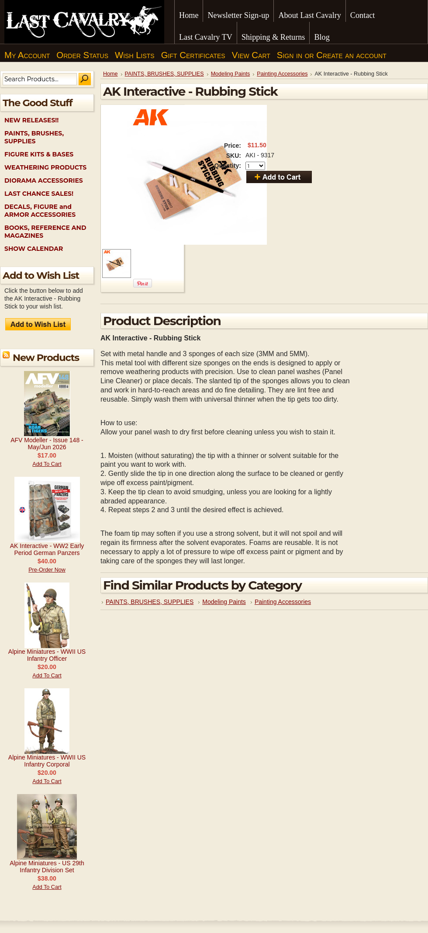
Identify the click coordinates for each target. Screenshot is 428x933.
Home (110, 74)
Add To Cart (46, 464)
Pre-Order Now (47, 570)
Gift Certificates (193, 55)
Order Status (82, 55)
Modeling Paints (230, 74)
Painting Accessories (282, 74)
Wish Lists (135, 55)
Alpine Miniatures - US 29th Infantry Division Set (47, 867)
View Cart (251, 55)
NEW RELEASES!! (31, 120)
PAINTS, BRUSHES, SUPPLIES (34, 137)
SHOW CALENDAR (33, 249)
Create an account (351, 55)
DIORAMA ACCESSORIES (43, 180)
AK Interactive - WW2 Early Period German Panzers (47, 549)
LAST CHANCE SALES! (38, 194)
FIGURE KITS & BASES (38, 154)
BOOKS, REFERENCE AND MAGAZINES (45, 231)
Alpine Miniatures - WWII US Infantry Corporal (47, 761)
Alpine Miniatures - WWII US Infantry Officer (47, 655)
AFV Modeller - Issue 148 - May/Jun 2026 (46, 444)
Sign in (289, 55)
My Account (27, 55)
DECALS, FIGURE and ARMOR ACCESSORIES (40, 211)
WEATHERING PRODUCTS (45, 167)
